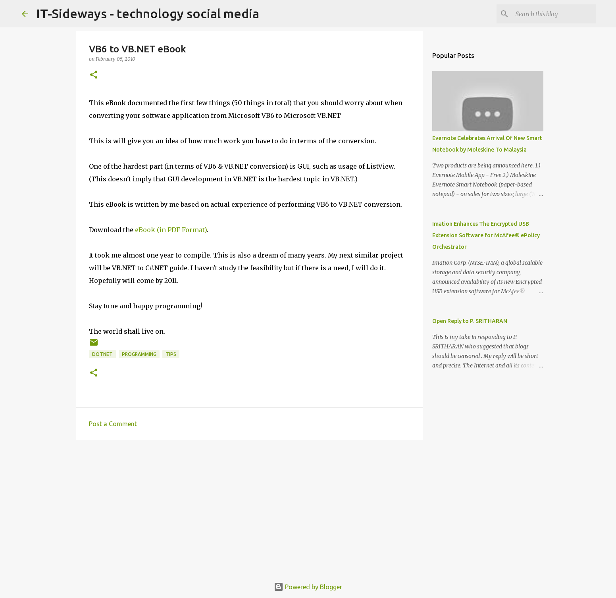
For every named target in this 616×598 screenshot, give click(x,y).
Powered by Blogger (308, 586)
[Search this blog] (554, 13)
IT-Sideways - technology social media (147, 13)
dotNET (102, 354)
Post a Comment (113, 423)
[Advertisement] (249, 507)
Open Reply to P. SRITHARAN (469, 321)
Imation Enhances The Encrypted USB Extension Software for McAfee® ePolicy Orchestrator (486, 235)
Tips (171, 354)
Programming (139, 354)
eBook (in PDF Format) (171, 230)
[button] (93, 75)
